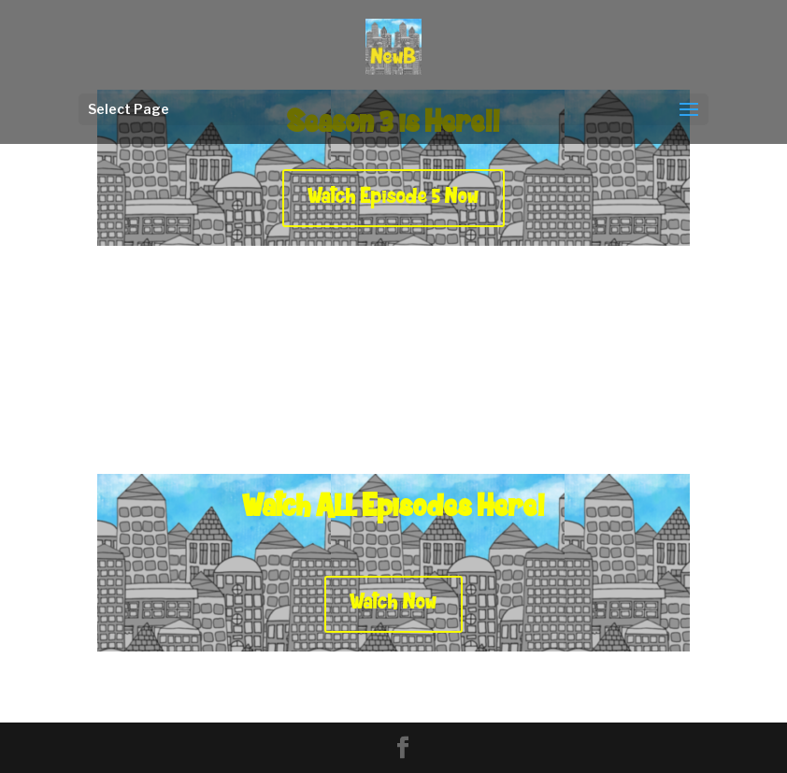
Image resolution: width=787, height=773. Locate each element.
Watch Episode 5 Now (393, 197)
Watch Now (393, 603)
